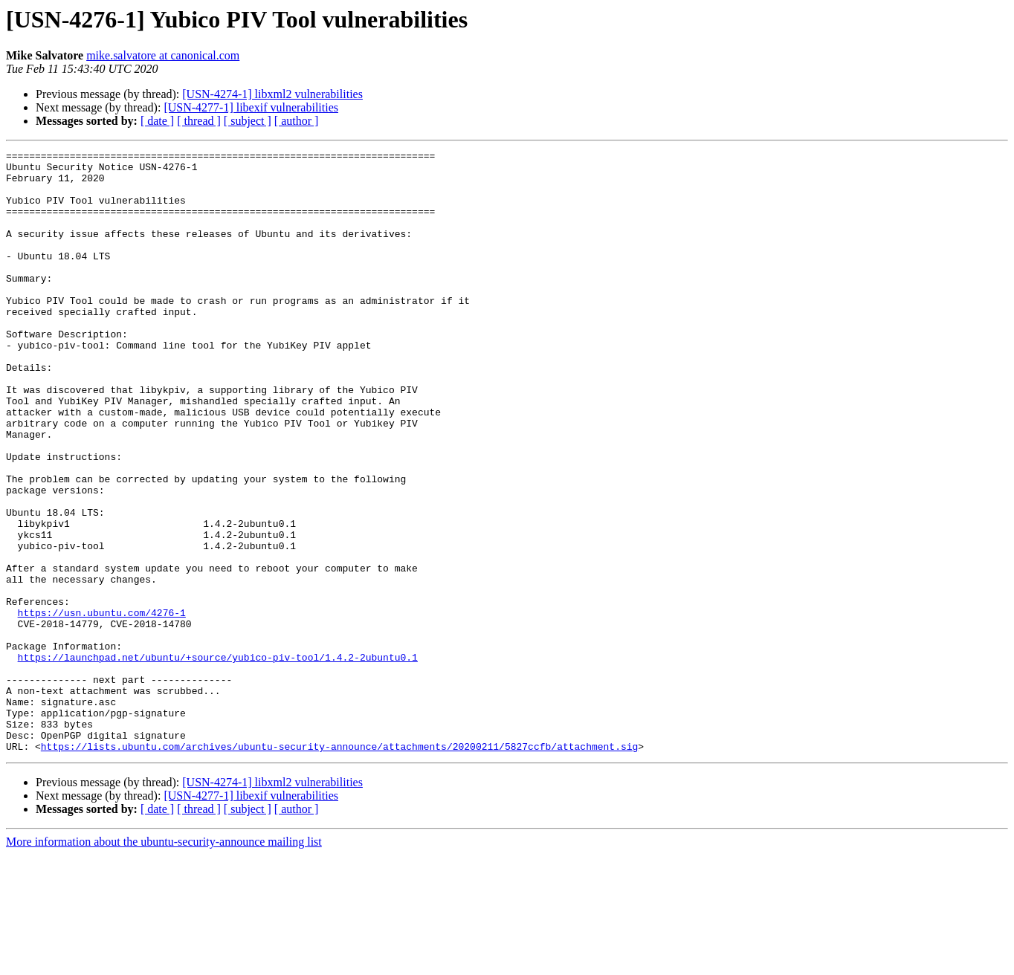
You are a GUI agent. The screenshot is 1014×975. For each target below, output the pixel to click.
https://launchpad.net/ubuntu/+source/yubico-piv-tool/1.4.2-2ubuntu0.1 (218, 759)
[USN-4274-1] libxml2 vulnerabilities (272, 94)
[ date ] (157, 120)
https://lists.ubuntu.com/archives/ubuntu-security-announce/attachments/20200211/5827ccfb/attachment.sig (339, 866)
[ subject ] (247, 120)
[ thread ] (199, 120)
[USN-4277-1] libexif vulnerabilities (251, 107)
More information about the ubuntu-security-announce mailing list (164, 962)
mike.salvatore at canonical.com (162, 55)
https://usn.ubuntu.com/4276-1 (102, 706)
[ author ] (296, 120)
